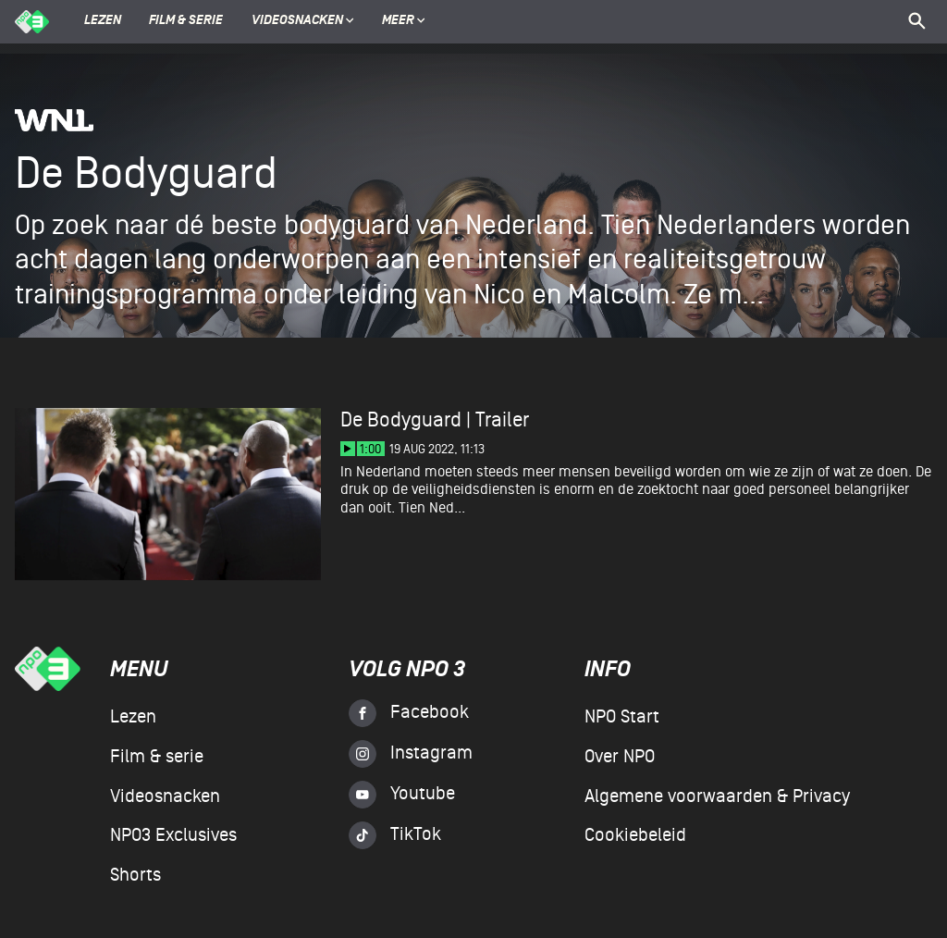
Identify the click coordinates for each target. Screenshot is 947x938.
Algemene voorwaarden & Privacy (717, 796)
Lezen (102, 21)
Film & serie (186, 21)
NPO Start (621, 717)
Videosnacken (297, 21)
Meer (403, 21)
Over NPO (619, 757)
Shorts (135, 875)
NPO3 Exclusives (173, 835)
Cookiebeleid (635, 835)
